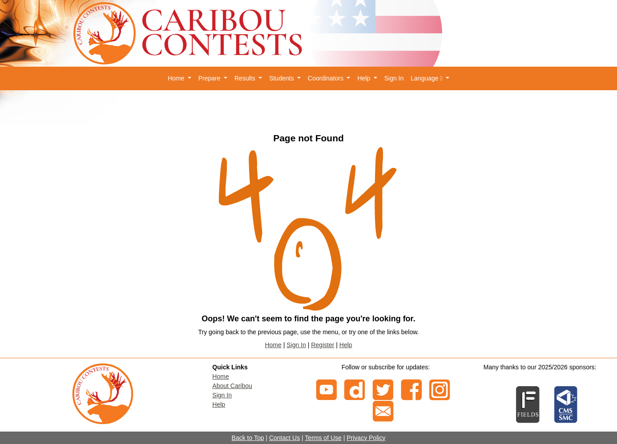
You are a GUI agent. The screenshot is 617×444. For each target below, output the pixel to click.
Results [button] (245, 78)
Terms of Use (323, 437)
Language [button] (427, 78)
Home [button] (177, 78)
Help (345, 344)
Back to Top (248, 437)
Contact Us (284, 437)
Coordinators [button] (326, 78)
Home (273, 344)
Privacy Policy (366, 437)
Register (322, 344)
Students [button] (282, 78)
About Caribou (232, 385)
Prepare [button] (210, 78)
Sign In (394, 78)
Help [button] (364, 78)
